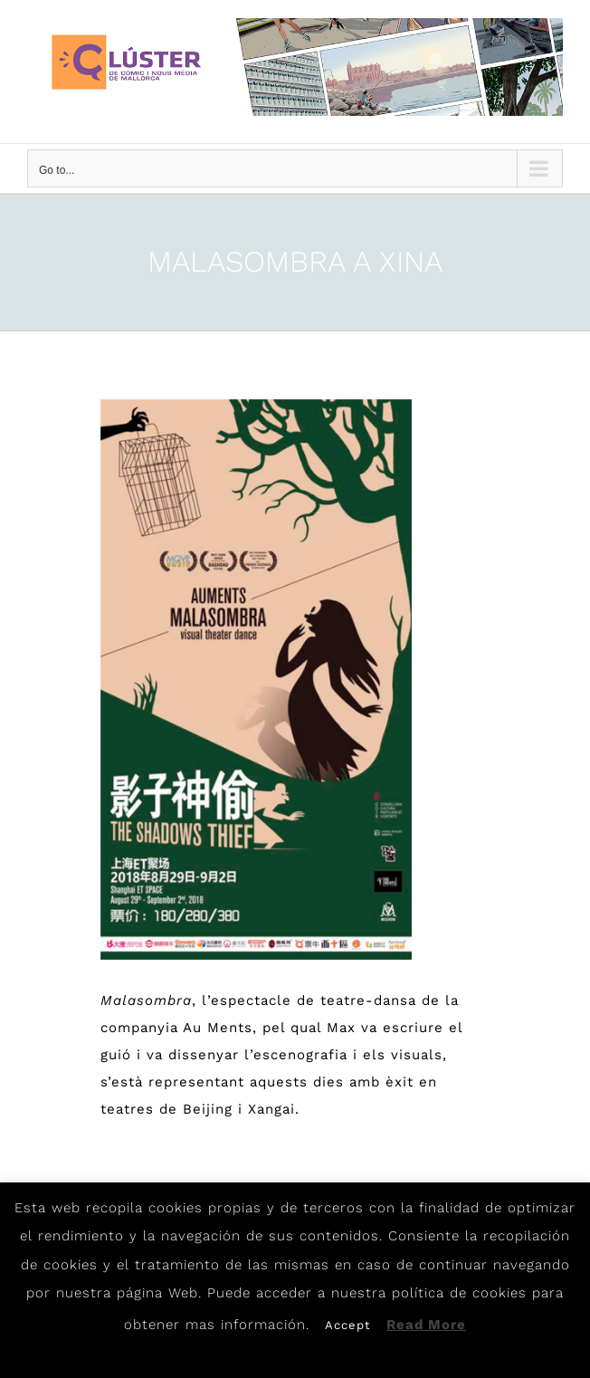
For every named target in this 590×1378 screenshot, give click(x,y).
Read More (426, 1324)
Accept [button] (347, 1325)
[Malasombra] (256, 680)
